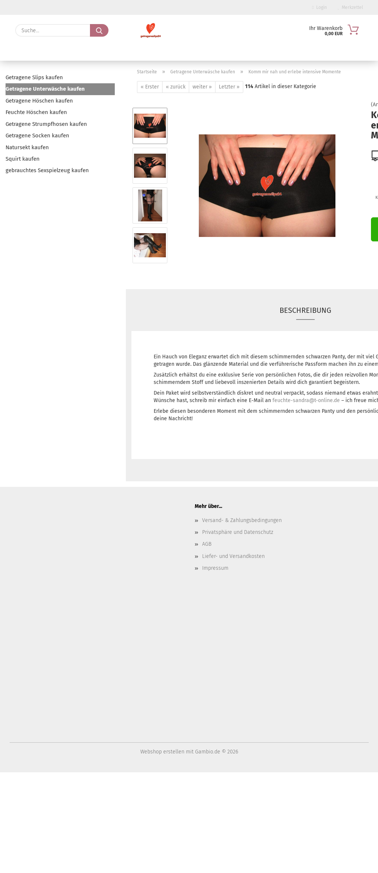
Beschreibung (305, 310)
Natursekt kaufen (27, 147)
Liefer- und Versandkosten (233, 556)
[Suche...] (99, 30)
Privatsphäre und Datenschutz (237, 532)
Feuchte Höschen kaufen (36, 112)
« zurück (175, 87)
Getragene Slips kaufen (34, 77)
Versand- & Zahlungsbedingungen (242, 520)
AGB (206, 544)
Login (319, 7)
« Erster (150, 87)
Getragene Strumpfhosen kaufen (46, 124)
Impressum (215, 568)
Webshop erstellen (162, 752)
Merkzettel (350, 7)
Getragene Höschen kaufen (39, 100)
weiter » (202, 87)
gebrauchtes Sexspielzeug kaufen (47, 170)
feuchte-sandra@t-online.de (306, 400)
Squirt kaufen (23, 158)
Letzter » (229, 87)
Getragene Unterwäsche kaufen (45, 89)
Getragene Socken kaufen (37, 135)
